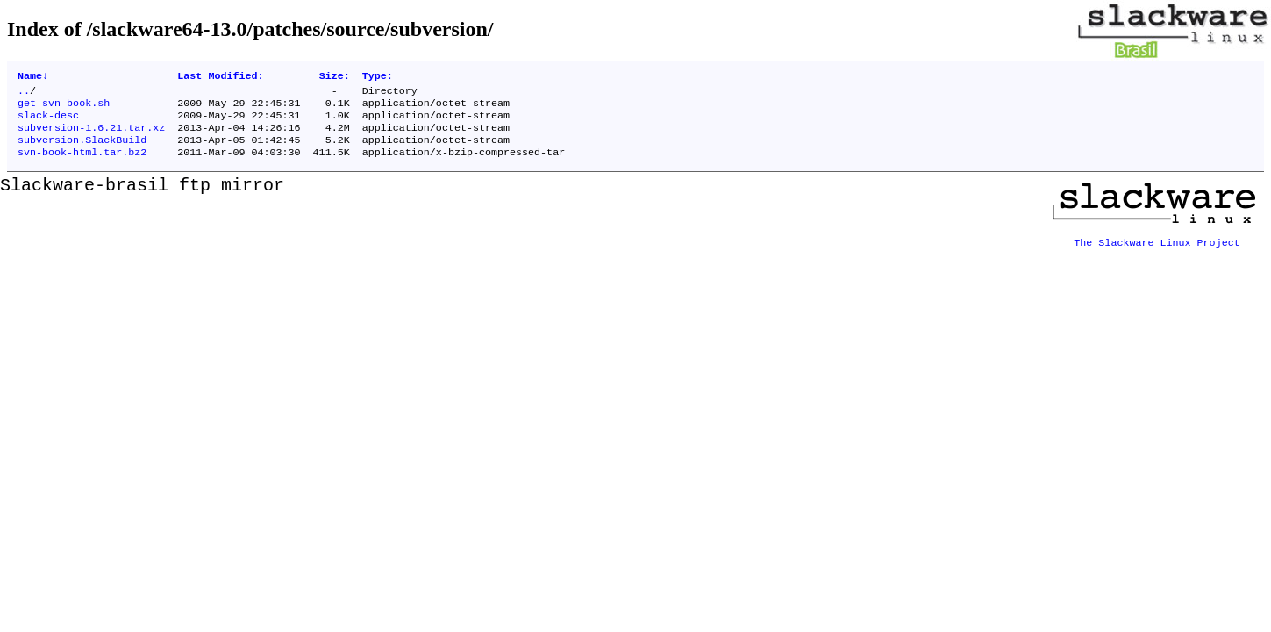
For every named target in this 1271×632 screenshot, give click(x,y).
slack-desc (48, 122)
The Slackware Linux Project (1157, 248)
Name (33, 77)
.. (24, 94)
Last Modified (220, 77)
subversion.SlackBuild (82, 150)
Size (334, 77)
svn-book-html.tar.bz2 (82, 164)
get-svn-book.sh (64, 108)
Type (377, 77)
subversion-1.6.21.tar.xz (91, 136)
